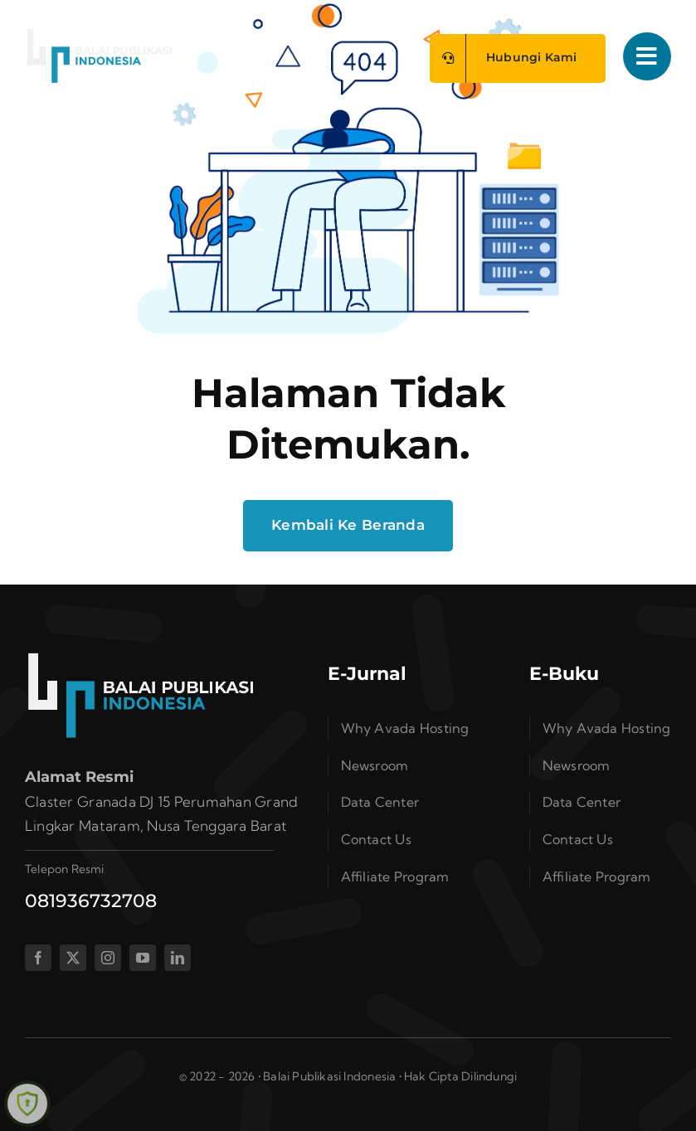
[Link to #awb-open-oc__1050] (647, 56)
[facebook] (38, 957)
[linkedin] (177, 957)
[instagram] (108, 957)
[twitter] (73, 957)
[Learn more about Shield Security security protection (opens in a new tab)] (27, 1104)
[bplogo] (99, 34)
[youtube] (142, 957)
